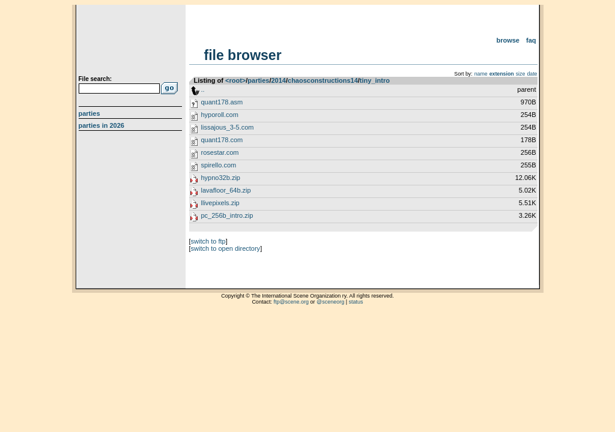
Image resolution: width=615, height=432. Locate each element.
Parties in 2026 (101, 125)
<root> (235, 80)
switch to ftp (208, 241)
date (532, 74)
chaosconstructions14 (323, 80)
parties (258, 80)
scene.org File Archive (131, 42)
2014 (278, 80)
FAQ (531, 40)
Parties (89, 113)
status (356, 302)
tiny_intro (375, 80)
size (521, 74)
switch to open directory (226, 248)
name (481, 74)
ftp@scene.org (291, 302)
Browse (508, 40)
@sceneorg (330, 302)
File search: (95, 79)
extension (501, 74)
